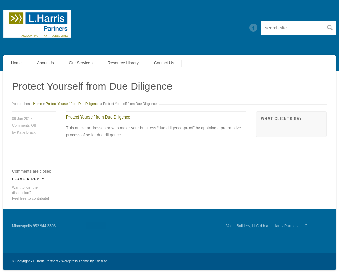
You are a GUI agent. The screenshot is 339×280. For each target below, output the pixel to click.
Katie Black (26, 132)
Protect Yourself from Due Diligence (72, 104)
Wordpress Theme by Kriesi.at (84, 261)
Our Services (80, 63)
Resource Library (123, 63)
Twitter (253, 28)
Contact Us (164, 63)
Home (16, 63)
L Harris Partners (45, 261)
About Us (45, 63)
